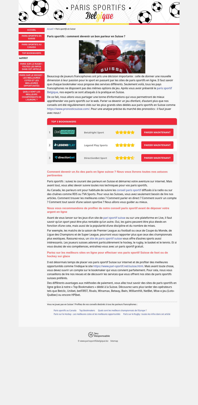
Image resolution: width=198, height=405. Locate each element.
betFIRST (23, 58)
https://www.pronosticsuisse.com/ (68, 109)
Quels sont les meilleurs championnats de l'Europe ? (122, 310)
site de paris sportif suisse (106, 238)
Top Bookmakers (87, 310)
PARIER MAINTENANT (157, 132)
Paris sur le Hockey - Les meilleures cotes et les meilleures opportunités (87, 314)
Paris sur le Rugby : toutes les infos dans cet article (146, 314)
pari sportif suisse (114, 218)
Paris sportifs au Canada (65, 310)
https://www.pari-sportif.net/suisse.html (118, 266)
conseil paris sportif (129, 190)
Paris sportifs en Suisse (31, 37)
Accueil (31, 30)
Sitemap (114, 341)
